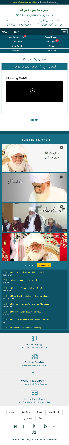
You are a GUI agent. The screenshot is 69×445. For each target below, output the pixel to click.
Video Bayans (57, 41)
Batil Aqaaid (43, 418)
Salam (51, 46)
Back (34, 120)
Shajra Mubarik (27, 418)
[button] (34, 158)
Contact (12, 412)
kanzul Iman (51, 51)
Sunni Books (26, 412)
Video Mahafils (54, 412)
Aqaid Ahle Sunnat (51, 37)
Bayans (40, 412)
